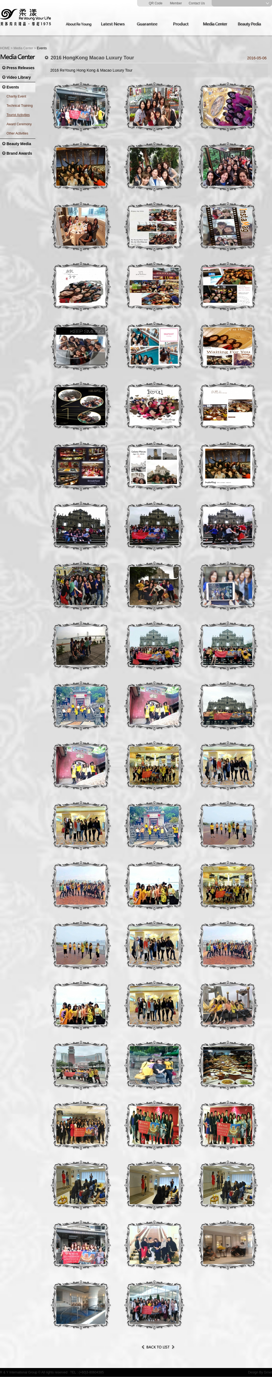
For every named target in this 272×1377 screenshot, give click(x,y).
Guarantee (148, 24)
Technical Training (20, 106)
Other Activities (17, 133)
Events (13, 87)
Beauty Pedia (251, 24)
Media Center (217, 24)
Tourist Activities (18, 115)
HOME (5, 48)
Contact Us (197, 3)
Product (182, 24)
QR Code (155, 3)
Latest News (114, 24)
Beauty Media (19, 144)
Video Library (19, 77)
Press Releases (21, 68)
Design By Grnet (260, 1372)
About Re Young (80, 24)
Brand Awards (19, 153)
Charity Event (16, 96)
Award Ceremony (19, 124)
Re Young (26, 17)
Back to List (158, 1347)
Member (176, 3)
